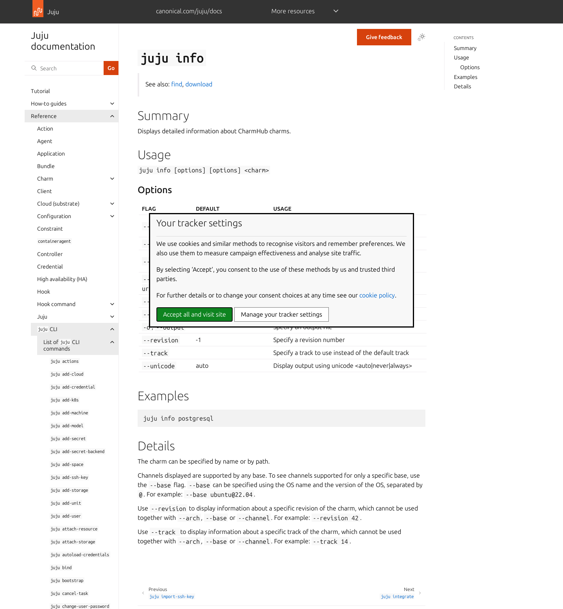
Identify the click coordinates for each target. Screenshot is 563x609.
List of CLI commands (61, 345)
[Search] (64, 68)
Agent (44, 141)
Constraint (50, 229)
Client (44, 191)
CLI (47, 329)
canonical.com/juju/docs (189, 10)
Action (45, 128)
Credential (50, 266)
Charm (45, 179)
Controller (50, 254)
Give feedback (384, 37)
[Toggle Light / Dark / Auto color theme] (421, 37)
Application (51, 153)
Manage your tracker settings (281, 314)
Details (462, 86)
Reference (44, 116)
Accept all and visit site (194, 314)
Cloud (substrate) (58, 204)
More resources (293, 10)
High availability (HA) (62, 279)
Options (470, 67)
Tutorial (40, 91)
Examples (465, 77)
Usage (461, 57)
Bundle (46, 166)
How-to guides (48, 103)
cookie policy (377, 295)
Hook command (56, 304)
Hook (43, 291)
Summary (465, 48)
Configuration (54, 216)
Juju (42, 316)
